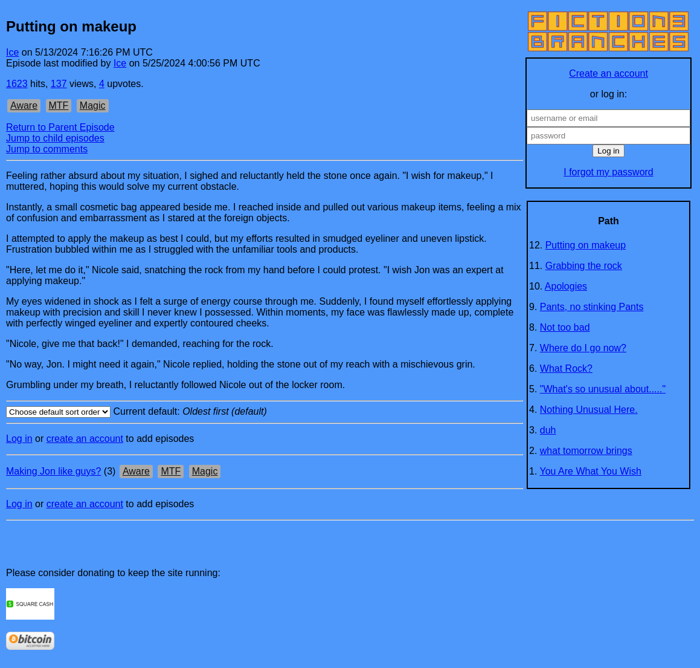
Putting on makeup (585, 245)
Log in (19, 438)
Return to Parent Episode (60, 127)
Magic (93, 105)
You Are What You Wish (590, 471)
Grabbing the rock (583, 266)
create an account (85, 438)
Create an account (608, 73)
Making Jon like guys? (53, 471)
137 (59, 84)
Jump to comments (47, 149)
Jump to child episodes (55, 138)
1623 (17, 84)
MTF (59, 105)
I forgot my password (608, 172)
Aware (23, 105)
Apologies (566, 286)
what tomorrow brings (586, 451)
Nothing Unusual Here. (589, 409)
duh (548, 430)
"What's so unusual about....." (603, 389)
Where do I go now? (583, 348)
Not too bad (565, 327)
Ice (12, 52)
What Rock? (566, 368)
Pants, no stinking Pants (592, 307)
